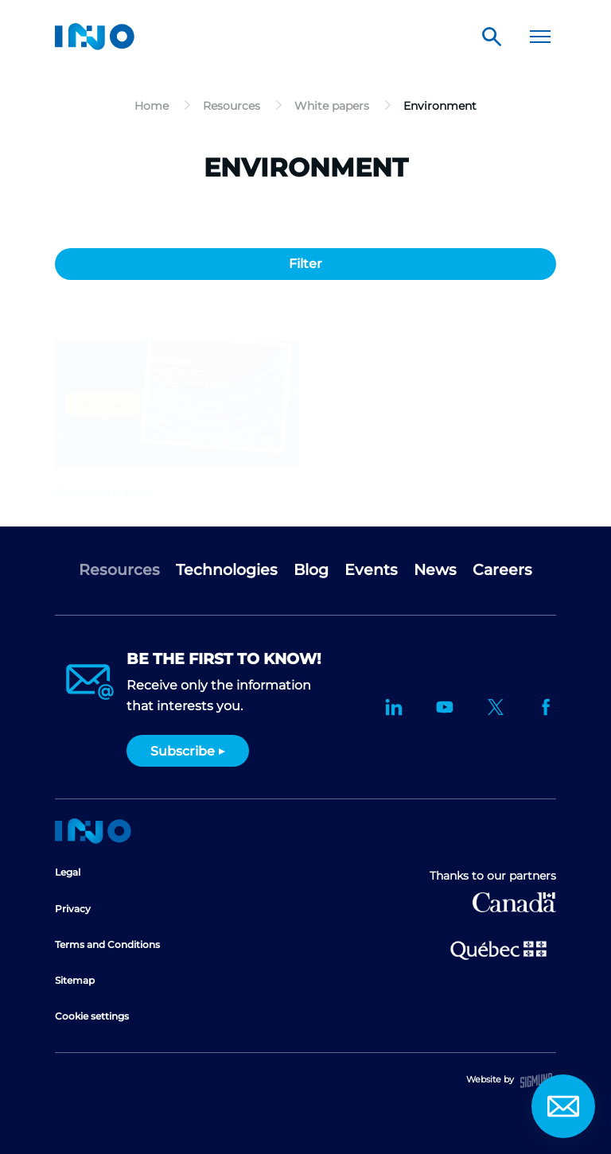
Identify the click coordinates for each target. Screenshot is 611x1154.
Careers (502, 570)
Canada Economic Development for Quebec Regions (514, 902)
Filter (305, 263)
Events (371, 570)
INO (94, 36)
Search (491, 36)
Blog (311, 570)
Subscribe (182, 751)
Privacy (73, 909)
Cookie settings (92, 1016)
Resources (119, 570)
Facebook (546, 707)
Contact (563, 1106)
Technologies (227, 570)
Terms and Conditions (107, 944)
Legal (67, 872)
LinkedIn (393, 707)
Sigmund (536, 1080)
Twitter (495, 707)
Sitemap (75, 980)
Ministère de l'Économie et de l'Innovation (498, 948)
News (435, 570)
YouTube (444, 707)
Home (93, 831)
